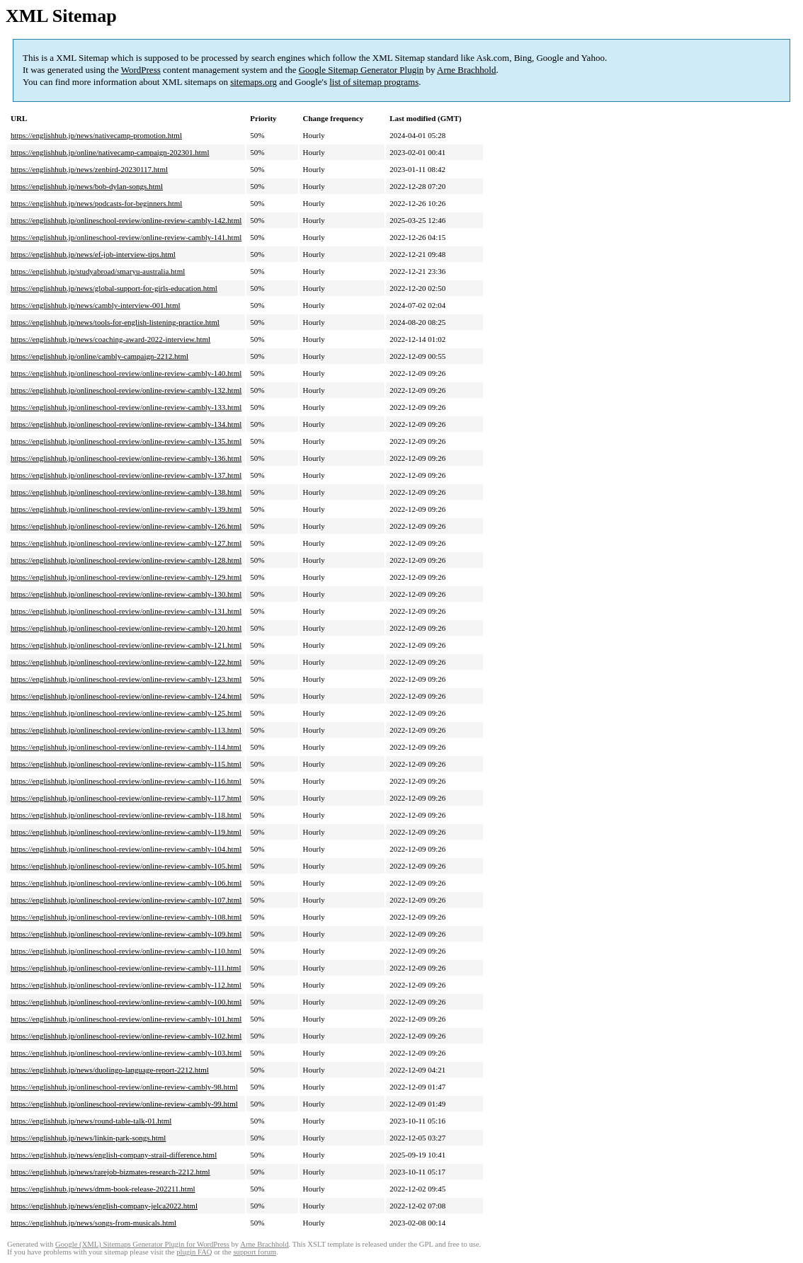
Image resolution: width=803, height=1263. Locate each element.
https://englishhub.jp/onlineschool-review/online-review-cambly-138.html (126, 492)
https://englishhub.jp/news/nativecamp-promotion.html (96, 135)
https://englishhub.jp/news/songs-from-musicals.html (93, 1222)
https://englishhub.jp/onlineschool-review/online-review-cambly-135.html (126, 441)
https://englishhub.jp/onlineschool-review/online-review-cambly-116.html (126, 781)
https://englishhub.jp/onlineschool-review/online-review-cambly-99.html (124, 1103)
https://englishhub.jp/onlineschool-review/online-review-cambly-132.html (126, 390)
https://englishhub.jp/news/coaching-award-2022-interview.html (110, 339)
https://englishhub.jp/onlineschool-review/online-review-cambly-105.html (126, 866)
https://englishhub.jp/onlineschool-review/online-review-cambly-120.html (126, 628)
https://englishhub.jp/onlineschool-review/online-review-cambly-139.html (126, 509)
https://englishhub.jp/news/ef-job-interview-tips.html (93, 254)
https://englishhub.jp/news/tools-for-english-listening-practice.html (115, 322)
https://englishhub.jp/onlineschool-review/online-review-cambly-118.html (126, 815)
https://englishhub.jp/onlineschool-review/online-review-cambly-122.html (126, 662)
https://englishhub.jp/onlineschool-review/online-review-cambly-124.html (126, 696)
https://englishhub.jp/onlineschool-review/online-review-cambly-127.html (126, 543)
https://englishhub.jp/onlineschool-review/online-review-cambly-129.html (126, 577)
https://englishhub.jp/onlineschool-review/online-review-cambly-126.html (126, 526)
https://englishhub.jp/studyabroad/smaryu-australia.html (98, 271)
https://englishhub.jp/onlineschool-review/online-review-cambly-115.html (126, 764)
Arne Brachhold (466, 69)
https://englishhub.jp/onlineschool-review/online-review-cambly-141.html (126, 237)
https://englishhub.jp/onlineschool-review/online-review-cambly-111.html (126, 968)
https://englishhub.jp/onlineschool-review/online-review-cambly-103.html (126, 1052)
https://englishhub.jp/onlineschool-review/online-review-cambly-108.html (126, 917)
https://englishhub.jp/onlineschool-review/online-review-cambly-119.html (126, 832)
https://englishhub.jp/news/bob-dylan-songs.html (87, 186)
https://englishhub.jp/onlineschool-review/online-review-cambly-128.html (126, 560)
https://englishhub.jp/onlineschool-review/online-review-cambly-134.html (126, 424)
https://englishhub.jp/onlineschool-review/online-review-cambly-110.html (126, 951)
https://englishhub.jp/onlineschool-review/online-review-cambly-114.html (126, 747)
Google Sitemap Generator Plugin (361, 69)
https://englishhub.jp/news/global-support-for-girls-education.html (114, 288)
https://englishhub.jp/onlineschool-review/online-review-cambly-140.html (126, 373)
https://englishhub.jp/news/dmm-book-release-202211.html (103, 1188)
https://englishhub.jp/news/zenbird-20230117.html (89, 169)
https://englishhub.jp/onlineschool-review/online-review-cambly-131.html (126, 611)
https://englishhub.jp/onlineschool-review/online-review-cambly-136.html (126, 458)
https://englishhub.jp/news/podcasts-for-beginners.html (96, 203)
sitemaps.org (253, 81)
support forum (254, 1252)
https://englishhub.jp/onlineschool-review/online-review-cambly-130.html (126, 594)
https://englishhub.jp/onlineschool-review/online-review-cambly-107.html (126, 900)
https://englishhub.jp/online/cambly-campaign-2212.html (99, 356)
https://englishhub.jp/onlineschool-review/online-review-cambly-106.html (126, 883)
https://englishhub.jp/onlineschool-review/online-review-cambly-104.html (126, 849)
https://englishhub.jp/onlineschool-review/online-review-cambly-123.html (126, 679)
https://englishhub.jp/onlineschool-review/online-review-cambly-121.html (126, 645)
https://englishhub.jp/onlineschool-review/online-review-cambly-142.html (126, 220)
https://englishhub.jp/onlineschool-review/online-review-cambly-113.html (126, 730)
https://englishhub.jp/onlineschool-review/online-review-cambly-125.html (126, 713)
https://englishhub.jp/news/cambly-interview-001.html (96, 305)
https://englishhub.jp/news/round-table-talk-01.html (91, 1120)
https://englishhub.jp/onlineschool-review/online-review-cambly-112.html (126, 985)
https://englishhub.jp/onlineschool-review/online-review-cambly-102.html (126, 1035)
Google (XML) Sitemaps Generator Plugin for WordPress (142, 1244)
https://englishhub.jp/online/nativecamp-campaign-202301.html (110, 152)
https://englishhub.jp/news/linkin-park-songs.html (88, 1137)
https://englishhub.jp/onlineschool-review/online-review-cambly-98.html (124, 1086)
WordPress (141, 69)
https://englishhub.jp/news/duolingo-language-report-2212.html (110, 1069)
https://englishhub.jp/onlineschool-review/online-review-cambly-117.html (126, 798)
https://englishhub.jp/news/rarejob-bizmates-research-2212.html (110, 1171)
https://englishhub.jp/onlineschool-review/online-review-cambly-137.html (126, 475)
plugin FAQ (194, 1252)
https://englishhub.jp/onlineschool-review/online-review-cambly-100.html (126, 1002)
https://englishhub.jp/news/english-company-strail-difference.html (114, 1154)
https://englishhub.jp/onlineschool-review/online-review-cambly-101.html (126, 1019)
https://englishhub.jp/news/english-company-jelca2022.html (104, 1205)
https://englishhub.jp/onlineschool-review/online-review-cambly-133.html (126, 407)
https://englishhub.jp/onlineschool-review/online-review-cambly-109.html (126, 934)
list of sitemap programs (373, 81)
